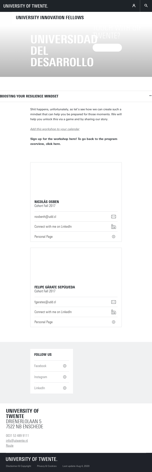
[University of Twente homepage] (25, 6)
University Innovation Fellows (50, 17)
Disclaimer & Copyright (18, 466)
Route (9, 445)
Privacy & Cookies (47, 466)
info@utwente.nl (17, 440)
